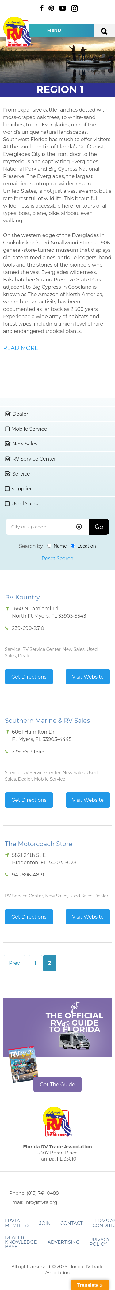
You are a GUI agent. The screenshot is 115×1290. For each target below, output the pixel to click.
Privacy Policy (99, 1242)
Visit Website (88, 677)
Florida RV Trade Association (18, 32)
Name (57, 546)
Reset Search (57, 558)
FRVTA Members (17, 1223)
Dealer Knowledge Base (21, 1241)
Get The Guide (57, 1084)
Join (45, 1223)
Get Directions (29, 677)
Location (83, 546)
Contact (71, 1223)
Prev (14, 963)
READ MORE (20, 348)
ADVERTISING (64, 1242)
